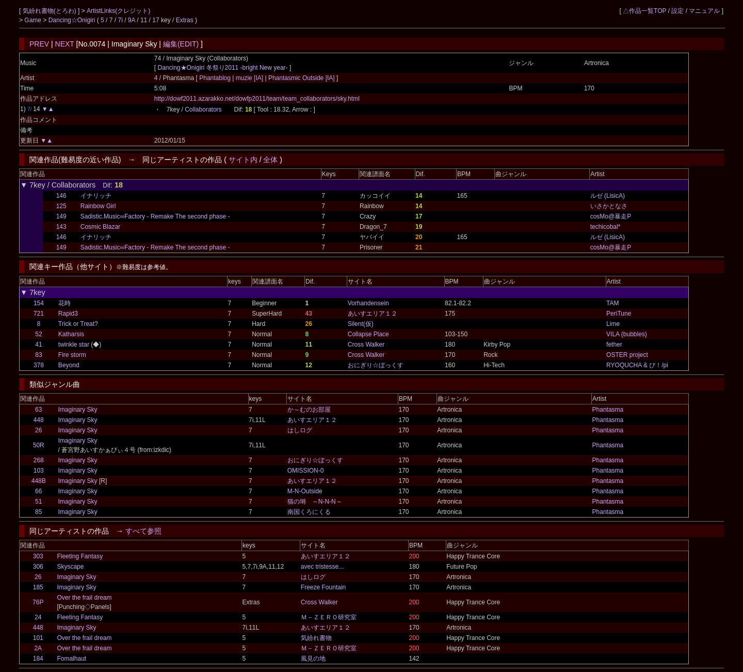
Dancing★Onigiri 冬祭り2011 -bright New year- (223, 67)
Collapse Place (368, 334)
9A (131, 20)
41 (38, 344)
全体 (270, 159)
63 (38, 409)
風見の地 (313, 658)
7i (120, 20)
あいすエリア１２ (372, 313)
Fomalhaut (71, 658)
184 (38, 658)
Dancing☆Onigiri (73, 20)
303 (38, 556)
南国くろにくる (309, 511)
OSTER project (627, 354)
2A (38, 648)
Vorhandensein (368, 303)
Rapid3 (68, 313)
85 (38, 511)
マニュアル (704, 10)
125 (61, 206)
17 (155, 20)
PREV (39, 44)
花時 (64, 303)
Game (33, 20)
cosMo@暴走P (611, 216)
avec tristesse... (322, 566)
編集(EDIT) (181, 44)
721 (39, 313)
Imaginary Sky (78, 409)
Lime (613, 323)
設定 (677, 10)
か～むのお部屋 (309, 409)
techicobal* (605, 226)
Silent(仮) (361, 323)
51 (38, 501)
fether (614, 344)
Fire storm (72, 354)
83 (38, 354)
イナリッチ (95, 195)
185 (38, 587)
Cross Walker (366, 344)
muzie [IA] (249, 78)
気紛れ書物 (316, 638)
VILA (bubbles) (626, 334)
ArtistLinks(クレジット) (118, 10)
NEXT (64, 44)
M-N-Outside (304, 491)
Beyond (68, 365)
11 (143, 20)
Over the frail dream (84, 597)
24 (38, 617)
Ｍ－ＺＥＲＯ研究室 (329, 617)
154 (39, 303)
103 (39, 470)
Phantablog (215, 78)
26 (38, 430)
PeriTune (618, 313)
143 (61, 226)
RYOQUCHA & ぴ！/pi (637, 365)
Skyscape (70, 566)
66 (38, 491)
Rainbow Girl (98, 206)
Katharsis (71, 334)
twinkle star (73, 344)
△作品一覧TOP (644, 10)
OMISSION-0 (305, 470)
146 (61, 195)
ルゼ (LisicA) (607, 195)
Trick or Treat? (78, 323)
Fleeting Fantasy (80, 556)
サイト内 (243, 159)
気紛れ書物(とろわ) (50, 10)
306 (38, 566)
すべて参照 (143, 531)
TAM (612, 303)
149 (61, 216)
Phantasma (608, 409)
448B (38, 481)
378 (39, 365)
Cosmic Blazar (100, 226)
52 (38, 334)
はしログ (299, 430)
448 (39, 420)
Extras (184, 20)
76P (38, 602)
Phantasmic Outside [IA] (301, 78)
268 (39, 460)
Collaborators (203, 109)
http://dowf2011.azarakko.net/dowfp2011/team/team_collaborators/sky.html (257, 98)
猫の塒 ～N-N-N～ (314, 501)
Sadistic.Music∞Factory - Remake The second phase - (155, 216)
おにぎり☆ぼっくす (375, 365)
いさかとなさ (608, 206)
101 (38, 638)
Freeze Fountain (323, 587)
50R (38, 445)
